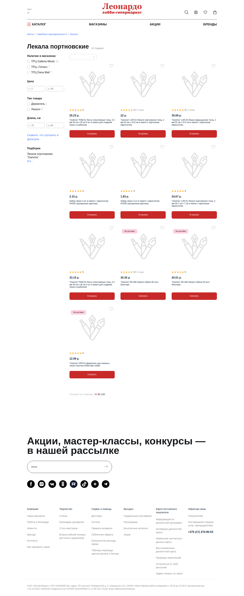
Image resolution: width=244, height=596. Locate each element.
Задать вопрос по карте (169, 573)
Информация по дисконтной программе (169, 521)
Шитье (30, 34)
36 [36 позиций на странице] (95, 394)
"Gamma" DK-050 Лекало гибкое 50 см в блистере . (190, 283)
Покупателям (195, 516)
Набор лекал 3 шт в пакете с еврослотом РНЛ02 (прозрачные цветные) (139, 202)
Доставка (97, 516)
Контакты (32, 540)
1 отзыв (140, 110)
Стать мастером (68, 528)
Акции (155, 24)
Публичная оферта (102, 534)
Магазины (98, 24)
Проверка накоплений (168, 557)
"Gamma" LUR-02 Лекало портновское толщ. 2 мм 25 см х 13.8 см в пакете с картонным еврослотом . (142, 122)
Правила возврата (102, 528)
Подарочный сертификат (138, 516)
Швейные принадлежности (52, 34)
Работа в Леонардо (38, 522)
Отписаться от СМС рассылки (167, 566)
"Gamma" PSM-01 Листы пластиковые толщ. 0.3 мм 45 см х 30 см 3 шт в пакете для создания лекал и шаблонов (92, 122)
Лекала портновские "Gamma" (40, 155)
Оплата (96, 522)
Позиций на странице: (81, 394)
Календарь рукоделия (71, 522)
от (29, 88)
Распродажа (131, 522)
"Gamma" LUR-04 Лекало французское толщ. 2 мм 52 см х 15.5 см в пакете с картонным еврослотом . (194, 122)
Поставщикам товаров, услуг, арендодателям (201, 524)
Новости (32, 528)
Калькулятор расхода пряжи (104, 542)
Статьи (63, 516)
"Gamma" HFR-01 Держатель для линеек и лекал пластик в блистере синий (89, 364)
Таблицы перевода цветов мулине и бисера (105, 552)
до (49, 88)
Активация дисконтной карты (168, 531)
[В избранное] (111, 66)
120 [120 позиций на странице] (103, 394)
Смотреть (143, 296)
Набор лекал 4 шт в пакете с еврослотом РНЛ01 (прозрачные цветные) (88, 202)
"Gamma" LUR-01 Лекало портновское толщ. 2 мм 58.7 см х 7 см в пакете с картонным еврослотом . (193, 203)
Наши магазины (36, 516)
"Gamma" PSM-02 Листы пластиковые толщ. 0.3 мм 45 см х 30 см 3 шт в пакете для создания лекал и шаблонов (92, 284)
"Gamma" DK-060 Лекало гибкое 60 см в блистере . (139, 283)
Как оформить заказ (38, 547)
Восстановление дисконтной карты (166, 550)
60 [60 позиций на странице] (99, 394)
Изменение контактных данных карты (169, 540)
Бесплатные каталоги (136, 528)
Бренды (210, 24)
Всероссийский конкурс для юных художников (72, 536)
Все (29, 161)
